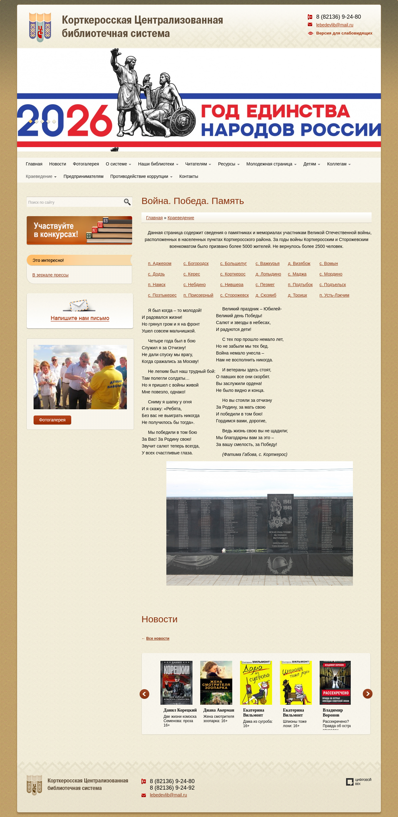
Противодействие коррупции (141, 176)
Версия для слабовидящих (344, 33)
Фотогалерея (86, 163)
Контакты (188, 176)
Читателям (198, 163)
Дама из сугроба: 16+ (260, 718)
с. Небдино (194, 284)
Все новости (157, 638)
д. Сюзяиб (266, 295)
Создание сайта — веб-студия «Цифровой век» (359, 782)
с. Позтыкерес (162, 295)
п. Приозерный (198, 295)
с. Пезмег (265, 284)
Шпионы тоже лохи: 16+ (300, 718)
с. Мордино (331, 274)
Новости (57, 163)
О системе (118, 163)
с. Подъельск (333, 284)
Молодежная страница (272, 163)
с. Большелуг (233, 263)
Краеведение (41, 176)
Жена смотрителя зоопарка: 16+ (220, 715)
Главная (34, 163)
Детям (311, 163)
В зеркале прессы (50, 274)
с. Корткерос (232, 274)
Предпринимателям (83, 176)
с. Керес (191, 274)
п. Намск (156, 284)
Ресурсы (228, 163)
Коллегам (339, 163)
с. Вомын (329, 263)
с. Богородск (196, 263)
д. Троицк (297, 295)
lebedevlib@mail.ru (334, 24)
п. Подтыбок (300, 284)
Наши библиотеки (158, 163)
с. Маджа (297, 274)
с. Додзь (156, 274)
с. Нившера (231, 284)
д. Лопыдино (268, 274)
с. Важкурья (268, 263)
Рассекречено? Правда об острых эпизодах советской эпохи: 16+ (339, 719)
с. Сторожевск (234, 295)
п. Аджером (159, 263)
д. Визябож (299, 263)
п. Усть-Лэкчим (334, 295)
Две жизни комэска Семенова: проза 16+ (180, 717)
